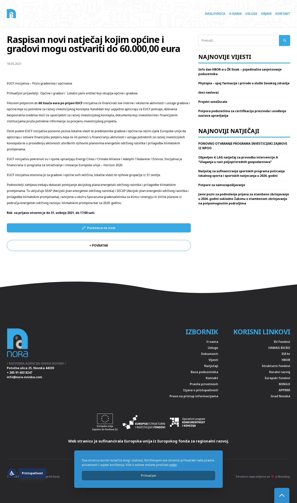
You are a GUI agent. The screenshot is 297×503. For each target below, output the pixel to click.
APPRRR (284, 390)
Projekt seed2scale (212, 102)
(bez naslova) (208, 92)
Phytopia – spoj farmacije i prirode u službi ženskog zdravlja (243, 83)
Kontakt (282, 14)
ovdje (173, 465)
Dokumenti (209, 354)
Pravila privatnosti (204, 384)
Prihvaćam (148, 476)
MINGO (284, 384)
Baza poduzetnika (204, 372)
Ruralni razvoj (279, 372)
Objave (266, 14)
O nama (235, 14)
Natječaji (211, 366)
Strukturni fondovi (276, 366)
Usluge (251, 14)
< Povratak (98, 245)
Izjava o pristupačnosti (200, 390)
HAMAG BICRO (279, 348)
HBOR (286, 360)
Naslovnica (215, 14)
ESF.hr (286, 354)
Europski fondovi (277, 378)
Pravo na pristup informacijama (194, 396)
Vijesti (213, 360)
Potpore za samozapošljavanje (221, 185)
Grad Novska (280, 396)
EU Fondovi (282, 342)
